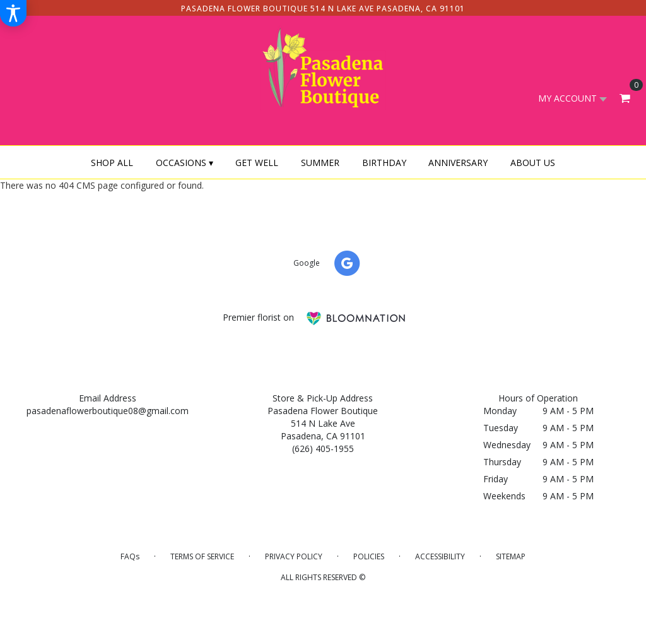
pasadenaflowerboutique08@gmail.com (107, 411)
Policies (368, 556)
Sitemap (511, 556)
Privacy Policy (293, 556)
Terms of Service (202, 556)
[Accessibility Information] (13, 13)
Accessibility (440, 556)
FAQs (129, 556)
